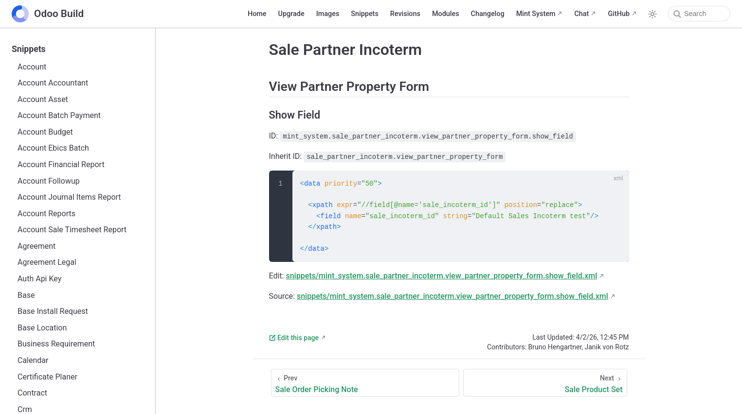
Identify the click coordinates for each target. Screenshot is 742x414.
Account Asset (43, 99)
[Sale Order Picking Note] (365, 383)
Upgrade (291, 14)
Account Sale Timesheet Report (72, 229)
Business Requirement (56, 343)
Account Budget (45, 132)
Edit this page (294, 338)
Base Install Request (53, 311)
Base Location (42, 327)
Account (32, 66)
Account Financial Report (61, 164)
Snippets (364, 14)
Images (328, 14)
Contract (32, 392)
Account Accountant (53, 82)
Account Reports (46, 213)
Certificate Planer (47, 376)
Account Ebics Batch (53, 148)
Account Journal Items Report (69, 197)
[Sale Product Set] (545, 383)
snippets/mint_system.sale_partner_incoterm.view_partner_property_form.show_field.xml (441, 275)
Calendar (33, 360)
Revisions (405, 14)
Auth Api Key (39, 278)
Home (257, 14)
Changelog (488, 14)
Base (26, 295)
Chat (581, 14)
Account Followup (49, 181)
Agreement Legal (47, 262)
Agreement (36, 246)
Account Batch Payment (59, 115)
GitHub (619, 14)
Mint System (536, 14)
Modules (445, 14)
